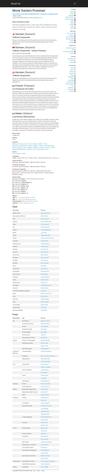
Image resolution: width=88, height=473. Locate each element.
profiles (38, 470)
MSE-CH (71, 35)
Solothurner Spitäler (68, 51)
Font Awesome (70, 84)
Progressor (71, 58)
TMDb (72, 22)
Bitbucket (71, 15)
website (33, 197)
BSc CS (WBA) (70, 37)
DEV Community (69, 19)
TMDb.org (31, 17)
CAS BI (72, 40)
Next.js (72, 69)
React (72, 67)
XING (72, 26)
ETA (73, 49)
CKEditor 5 (71, 87)
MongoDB (71, 76)
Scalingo (71, 91)
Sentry (72, 75)
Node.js (72, 71)
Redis (72, 78)
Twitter (72, 28)
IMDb (72, 21)
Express (72, 73)
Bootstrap (71, 80)
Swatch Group (70, 48)
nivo (73, 85)
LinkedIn (71, 24)
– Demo (71, 60)
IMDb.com (39, 17)
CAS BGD (71, 42)
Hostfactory (70, 89)
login (34, 470)
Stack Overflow (70, 17)
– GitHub (71, 62)
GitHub (72, 12)
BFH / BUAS (70, 33)
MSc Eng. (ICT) (70, 39)
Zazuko (72, 53)
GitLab (72, 13)
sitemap (43, 470)
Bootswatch (70, 82)
